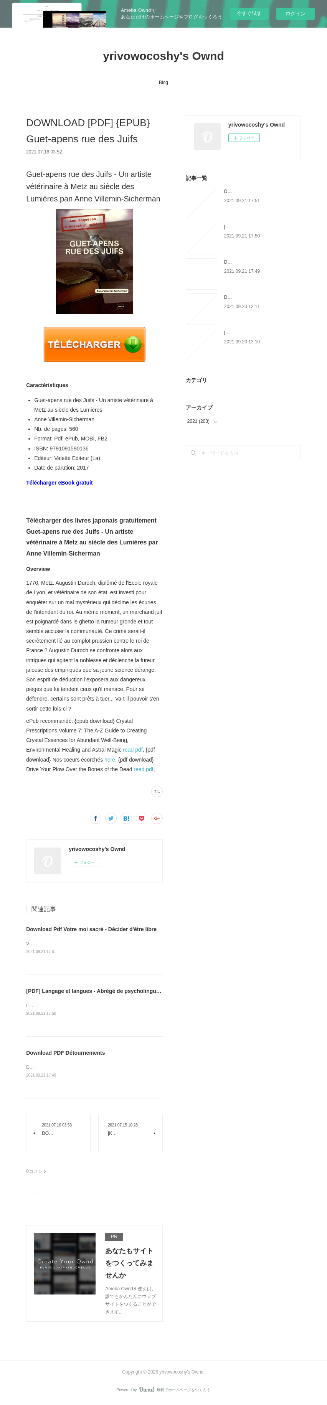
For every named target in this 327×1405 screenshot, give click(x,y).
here (109, 760)
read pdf (132, 750)
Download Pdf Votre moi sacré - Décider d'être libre (91, 929)
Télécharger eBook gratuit (59, 483)
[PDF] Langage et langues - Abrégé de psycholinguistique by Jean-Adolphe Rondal (132, 991)
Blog (163, 82)
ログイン (296, 13)
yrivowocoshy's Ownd (163, 55)
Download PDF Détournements (65, 1054)
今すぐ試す (249, 13)
